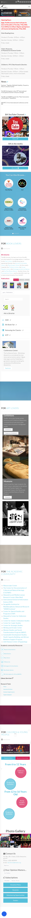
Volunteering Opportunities (15, 895)
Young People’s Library (22, 802)
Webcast (15, 139)
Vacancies (15, 890)
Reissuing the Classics (14, 330)
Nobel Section (6, 653)
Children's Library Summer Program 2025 (15, 752)
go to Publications (8, 292)
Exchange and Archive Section (21, 269)
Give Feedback (7, 873)
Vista (4, 686)
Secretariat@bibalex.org (14, 862)
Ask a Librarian (9, 313)
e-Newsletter (7, 880)
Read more (8, 368)
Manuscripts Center (10, 585)
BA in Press (15, 168)
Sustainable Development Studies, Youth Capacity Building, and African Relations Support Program (16, 637)
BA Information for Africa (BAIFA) (11, 674)
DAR (8, 320)
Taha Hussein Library (14, 265)
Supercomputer (7, 694)
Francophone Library (7, 273)
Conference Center (11, 350)
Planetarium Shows (8, 758)
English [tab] (16, 279)
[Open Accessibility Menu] (4, 913)
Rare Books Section (7, 670)
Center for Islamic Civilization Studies (16, 621)
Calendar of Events (15, 880)
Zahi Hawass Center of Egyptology (15, 642)
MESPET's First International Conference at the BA (14, 103)
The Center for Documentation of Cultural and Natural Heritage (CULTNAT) (15, 590)
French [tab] (21, 279)
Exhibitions (8, 429)
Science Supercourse (9, 692)
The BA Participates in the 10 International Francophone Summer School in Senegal (13, 91)
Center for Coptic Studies (12, 623)
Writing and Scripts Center (12, 628)
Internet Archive (7, 689)
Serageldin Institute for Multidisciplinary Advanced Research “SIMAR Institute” (16, 606)
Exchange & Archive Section (9, 666)
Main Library (8, 261)
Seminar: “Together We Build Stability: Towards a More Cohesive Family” (15, 86)
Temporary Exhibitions (11, 433)
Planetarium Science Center (23, 758)
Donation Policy (15, 885)
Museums (7, 497)
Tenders (15, 900)
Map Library (5, 657)
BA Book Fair (11, 325)
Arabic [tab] (27, 279)
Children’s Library (14, 267)
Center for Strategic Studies (13, 625)
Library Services (7, 678)
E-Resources (5, 662)
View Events (6, 248)
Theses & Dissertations (8, 649)
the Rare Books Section (10, 271)
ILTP (7, 335)
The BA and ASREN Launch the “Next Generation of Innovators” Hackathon (15, 97)
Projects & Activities (10, 783)
